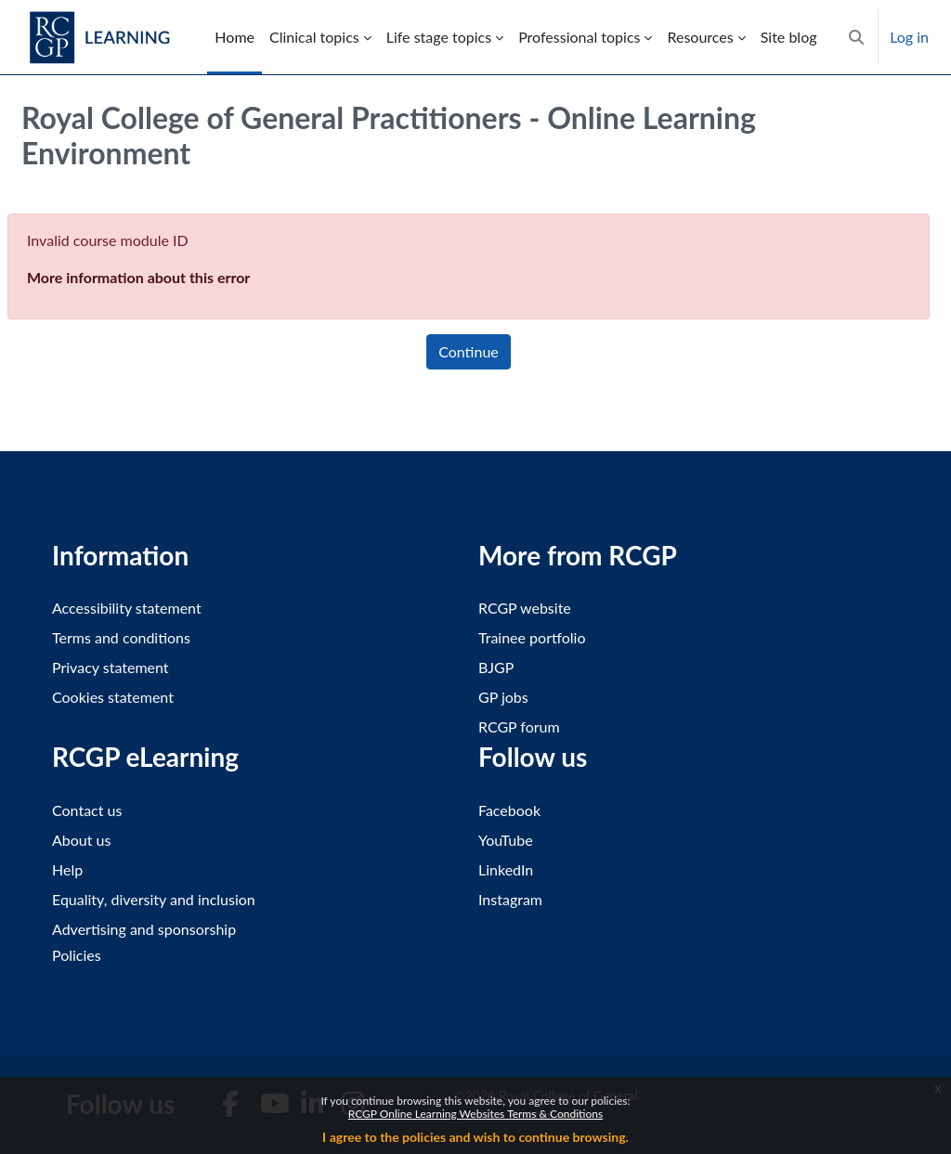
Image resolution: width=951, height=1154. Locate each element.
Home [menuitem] (234, 36)
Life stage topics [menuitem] (438, 36)
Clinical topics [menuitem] (314, 36)
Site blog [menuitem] (789, 36)
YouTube (505, 840)
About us (81, 840)
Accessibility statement (127, 607)
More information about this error (138, 277)
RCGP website (524, 607)
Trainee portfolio (531, 637)
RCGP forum (519, 726)
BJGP (496, 667)
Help (67, 869)
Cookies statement (113, 697)
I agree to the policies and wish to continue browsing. (475, 1137)
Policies (76, 955)
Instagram (510, 899)
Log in (909, 36)
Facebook (509, 810)
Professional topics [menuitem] (579, 36)
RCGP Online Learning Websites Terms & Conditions (475, 1114)
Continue (468, 351)
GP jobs (503, 697)
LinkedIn (505, 869)
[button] (856, 37)
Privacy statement (110, 667)
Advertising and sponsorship (144, 929)
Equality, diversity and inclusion (153, 899)
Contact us (87, 810)
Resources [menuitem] (700, 36)
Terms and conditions (121, 637)
